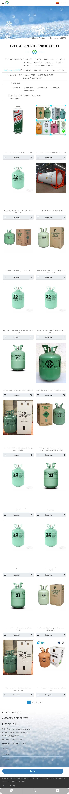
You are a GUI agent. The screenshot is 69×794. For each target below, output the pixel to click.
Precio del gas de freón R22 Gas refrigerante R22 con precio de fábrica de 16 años (51, 629)
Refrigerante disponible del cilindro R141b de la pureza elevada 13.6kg (51, 689)
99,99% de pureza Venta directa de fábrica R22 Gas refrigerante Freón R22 (51, 331)
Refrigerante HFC (12, 59)
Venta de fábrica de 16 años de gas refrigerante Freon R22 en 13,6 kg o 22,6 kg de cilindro (18, 211)
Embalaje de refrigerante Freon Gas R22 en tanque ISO (51, 210)
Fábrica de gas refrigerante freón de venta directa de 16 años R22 (18, 390)
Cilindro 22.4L (42, 88)
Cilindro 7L (55, 88)
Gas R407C (60, 59)
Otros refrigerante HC (32, 78)
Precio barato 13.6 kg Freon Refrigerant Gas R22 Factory (18, 270)
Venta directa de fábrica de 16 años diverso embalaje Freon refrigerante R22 (51, 509)
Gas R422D (49, 62)
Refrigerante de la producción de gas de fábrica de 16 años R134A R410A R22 (51, 569)
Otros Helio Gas (30, 91)
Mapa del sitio (19, 781)
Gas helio (16, 88)
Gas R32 (38, 59)
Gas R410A (27, 62)
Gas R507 (38, 62)
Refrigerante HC (13, 75)
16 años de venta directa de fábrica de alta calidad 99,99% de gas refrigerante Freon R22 (18, 449)
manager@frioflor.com (12, 739)
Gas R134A (28, 59)
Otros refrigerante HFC (44, 65)
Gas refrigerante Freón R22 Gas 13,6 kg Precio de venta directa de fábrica (18, 629)
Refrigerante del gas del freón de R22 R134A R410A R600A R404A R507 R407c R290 (18, 331)
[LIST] (34, 52)
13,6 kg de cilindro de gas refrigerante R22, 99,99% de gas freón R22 (51, 390)
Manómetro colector (32, 96)
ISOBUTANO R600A (46, 75)
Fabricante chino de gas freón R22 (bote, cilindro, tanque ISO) (18, 152)
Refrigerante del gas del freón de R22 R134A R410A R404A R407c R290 (51, 152)
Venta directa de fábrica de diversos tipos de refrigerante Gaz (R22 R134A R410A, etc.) (51, 271)
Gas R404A (48, 59)
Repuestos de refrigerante (14, 97)
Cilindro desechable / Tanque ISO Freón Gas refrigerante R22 (18, 568)
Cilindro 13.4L (29, 88)
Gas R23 (60, 62)
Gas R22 (37, 70)
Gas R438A (27, 65)
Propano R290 (29, 75)
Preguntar (11, 157)
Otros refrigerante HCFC (54, 70)
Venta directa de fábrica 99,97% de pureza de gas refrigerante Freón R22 (18, 509)
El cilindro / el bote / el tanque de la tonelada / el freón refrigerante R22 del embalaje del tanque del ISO (51, 449)
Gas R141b (28, 70)
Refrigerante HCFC (12, 70)
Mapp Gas (15, 83)
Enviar (32, 771)
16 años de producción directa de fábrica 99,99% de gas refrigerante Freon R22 (18, 689)
